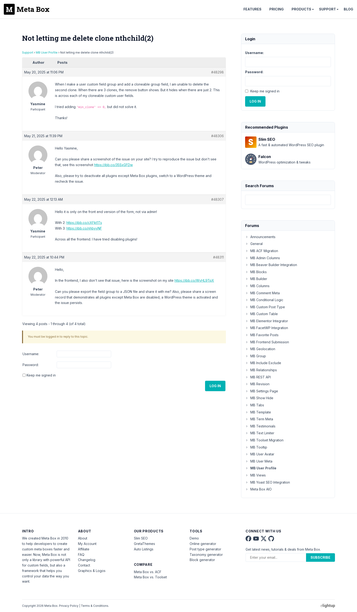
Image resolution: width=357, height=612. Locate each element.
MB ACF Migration (261, 251)
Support (327, 9)
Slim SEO (141, 538)
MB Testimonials (260, 426)
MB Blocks (256, 272)
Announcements (260, 237)
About (82, 538)
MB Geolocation (260, 349)
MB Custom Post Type (265, 307)
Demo (194, 538)
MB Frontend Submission (267, 342)
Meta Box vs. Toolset (150, 577)
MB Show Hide (259, 398)
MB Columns (257, 286)
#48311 (218, 257)
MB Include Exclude (263, 363)
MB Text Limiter (259, 433)
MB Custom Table (261, 314)
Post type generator (205, 549)
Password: (31, 365)
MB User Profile (47, 52)
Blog (348, 9)
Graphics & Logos (91, 571)
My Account (87, 544)
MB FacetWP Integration (266, 328)
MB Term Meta (259, 419)
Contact (84, 565)
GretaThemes (144, 544)
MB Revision (257, 384)
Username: (31, 354)
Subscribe (320, 557)
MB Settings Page (261, 391)
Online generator (203, 544)
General (254, 244)
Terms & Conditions (94, 605)
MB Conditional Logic (264, 300)
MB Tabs (254, 405)
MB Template (258, 412)
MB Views (255, 475)
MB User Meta (258, 461)
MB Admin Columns (262, 258)
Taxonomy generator (206, 555)
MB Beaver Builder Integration (271, 265)
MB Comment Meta (262, 293)
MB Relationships (261, 370)
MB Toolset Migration (264, 440)
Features (252, 9)
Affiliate (83, 549)
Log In (215, 386)
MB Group (255, 356)
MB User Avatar (259, 454)
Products (301, 9)
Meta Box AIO (258, 489)
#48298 (217, 72)
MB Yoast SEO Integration (267, 482)
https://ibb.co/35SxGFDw (113, 165)
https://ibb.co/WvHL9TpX (194, 280)
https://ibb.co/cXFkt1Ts (84, 223)
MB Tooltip (256, 447)
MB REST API (258, 377)
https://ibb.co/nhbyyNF (84, 228)
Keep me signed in (41, 375)
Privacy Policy (68, 605)
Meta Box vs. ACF (147, 572)
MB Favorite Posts (262, 335)
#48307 (217, 199)
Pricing (276, 9)
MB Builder (256, 279)
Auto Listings (143, 549)
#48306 (217, 136)
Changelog (86, 560)
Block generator (202, 560)
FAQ (81, 555)
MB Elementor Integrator (266, 321)
